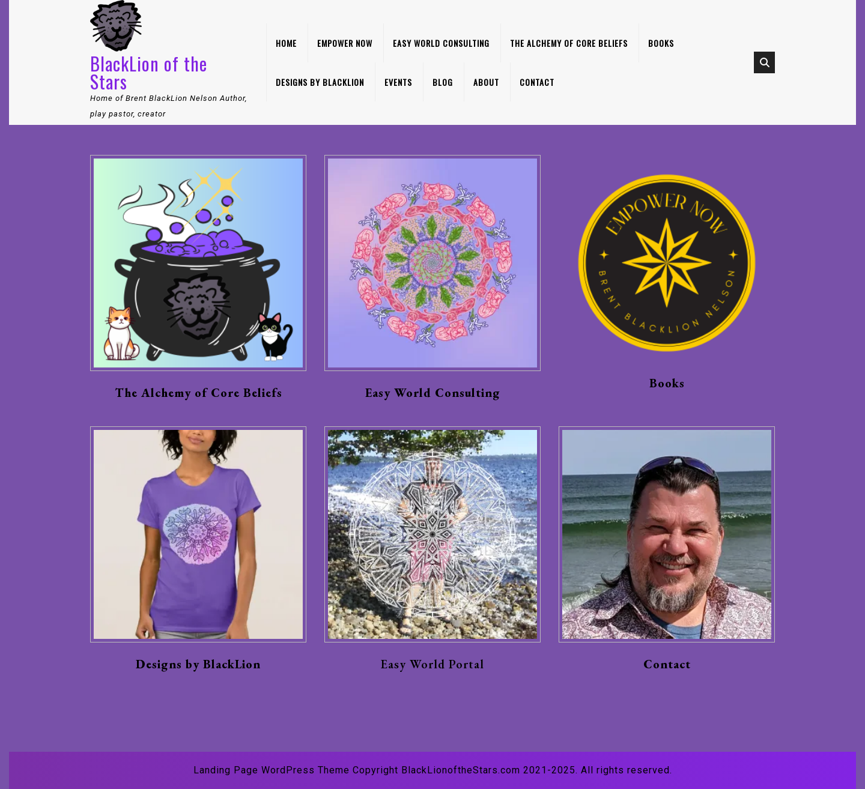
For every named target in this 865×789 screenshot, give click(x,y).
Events (398, 82)
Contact (537, 82)
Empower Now (344, 43)
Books (661, 43)
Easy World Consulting (441, 43)
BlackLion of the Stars (148, 72)
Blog (442, 82)
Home (286, 43)
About (486, 82)
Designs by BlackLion (320, 82)
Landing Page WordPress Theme (271, 770)
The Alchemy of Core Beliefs (569, 43)
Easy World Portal (432, 664)
